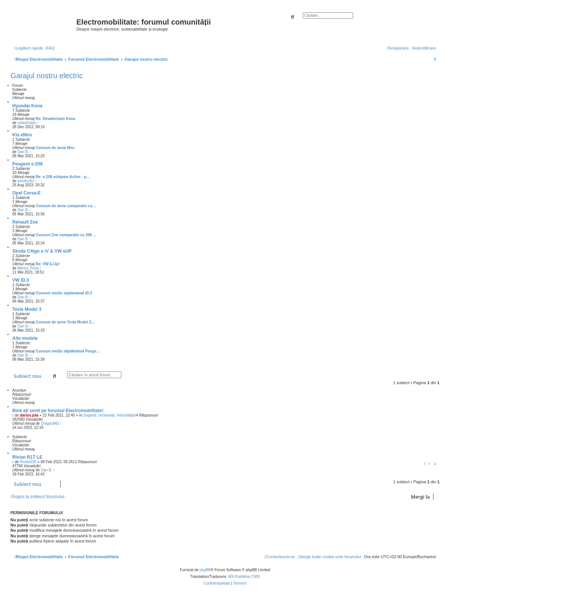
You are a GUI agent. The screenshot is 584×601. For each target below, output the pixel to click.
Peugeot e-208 (27, 164)
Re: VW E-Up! (48, 264)
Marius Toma (28, 268)
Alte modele (25, 338)
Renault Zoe (25, 222)
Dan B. (23, 152)
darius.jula (29, 415)
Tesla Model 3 (26, 309)
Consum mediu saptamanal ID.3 (64, 293)
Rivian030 (28, 462)
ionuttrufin (26, 181)
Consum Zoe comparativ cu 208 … (66, 235)
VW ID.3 (20, 280)
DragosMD (50, 423)
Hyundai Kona (27, 105)
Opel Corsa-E (26, 193)
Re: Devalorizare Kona (55, 119)
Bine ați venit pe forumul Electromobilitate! (58, 410)
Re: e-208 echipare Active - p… (63, 177)
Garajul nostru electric (46, 76)
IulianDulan (27, 123)
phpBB (205, 570)
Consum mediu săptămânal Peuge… (68, 351)
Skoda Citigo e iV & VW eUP (42, 251)
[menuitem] (49, 48)
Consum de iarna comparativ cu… (66, 206)
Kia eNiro (22, 134)
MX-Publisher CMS (244, 577)
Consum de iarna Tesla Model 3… (65, 322)
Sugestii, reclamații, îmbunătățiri (109, 415)
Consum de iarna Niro (55, 148)
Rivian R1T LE (27, 457)
